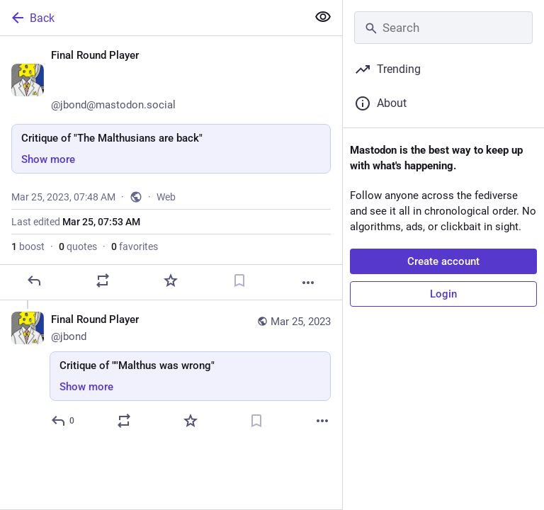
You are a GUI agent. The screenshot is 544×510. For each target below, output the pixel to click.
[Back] (152, 17)
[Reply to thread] (63, 420)
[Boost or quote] (102, 280)
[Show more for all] (323, 17)
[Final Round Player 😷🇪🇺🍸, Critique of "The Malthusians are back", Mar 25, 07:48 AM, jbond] (171, 168)
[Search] (443, 27)
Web (166, 197)
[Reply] (34, 280)
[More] (308, 282)
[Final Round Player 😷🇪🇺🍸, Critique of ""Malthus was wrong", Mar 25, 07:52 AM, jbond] (171, 372)
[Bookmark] (239, 280)
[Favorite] (170, 280)
